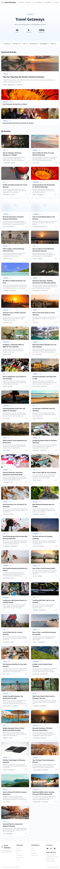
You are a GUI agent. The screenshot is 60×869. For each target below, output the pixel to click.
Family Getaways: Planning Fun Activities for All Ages (52, 859)
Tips (33, 2)
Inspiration (28, 2)
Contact (33, 850)
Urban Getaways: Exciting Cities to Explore (52, 857)
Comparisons (39, 2)
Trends (53, 43)
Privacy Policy (34, 855)
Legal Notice (34, 853)
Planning (21, 2)
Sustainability (47, 2)
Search (56, 2)
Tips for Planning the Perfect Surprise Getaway (52, 855)
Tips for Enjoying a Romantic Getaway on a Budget (52, 861)
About (32, 848)
